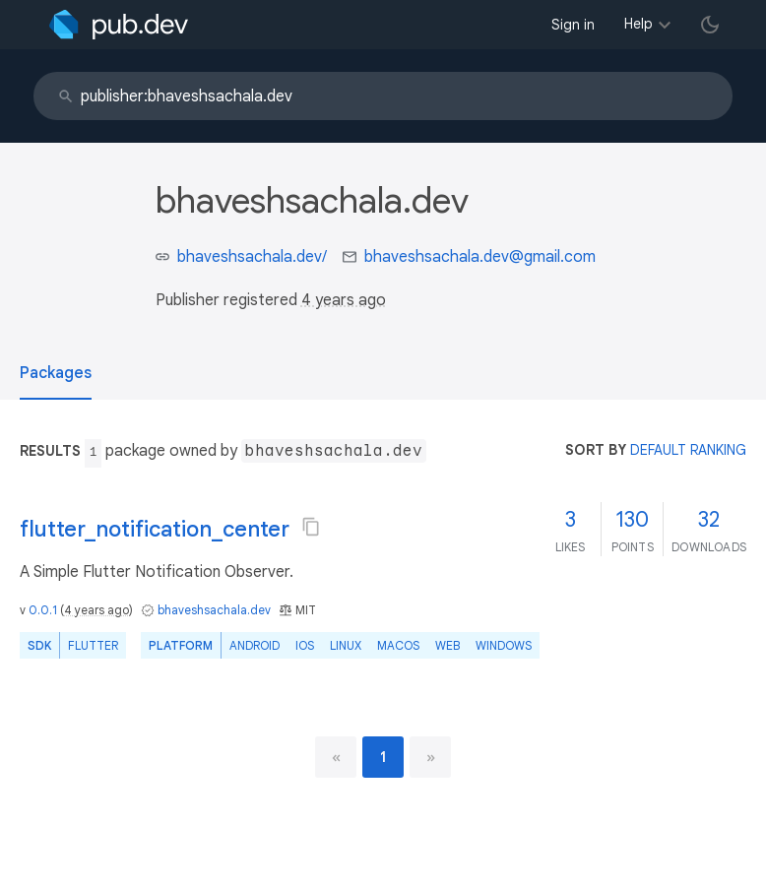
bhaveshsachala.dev (214, 610)
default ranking (688, 450)
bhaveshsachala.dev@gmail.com (480, 257)
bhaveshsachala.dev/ (252, 257)
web (447, 645)
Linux (345, 645)
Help (638, 23)
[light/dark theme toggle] (710, 24)
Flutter (93, 645)
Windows (504, 645)
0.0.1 (43, 610)
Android (254, 645)
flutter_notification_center (154, 529)
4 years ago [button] (343, 300)
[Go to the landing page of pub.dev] (118, 24)
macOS (398, 645)
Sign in (573, 24)
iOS (304, 645)
